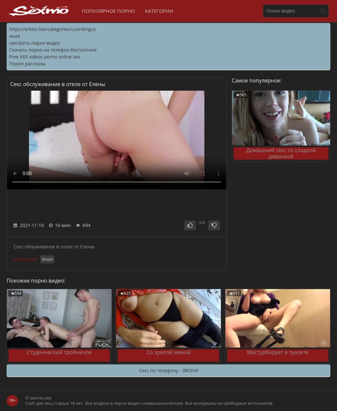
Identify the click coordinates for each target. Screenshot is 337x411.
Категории (159, 11)
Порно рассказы (27, 63)
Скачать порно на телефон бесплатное (53, 50)
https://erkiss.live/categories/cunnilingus (52, 29)
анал (14, 36)
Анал (47, 259)
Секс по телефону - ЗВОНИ (168, 370)
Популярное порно (108, 11)
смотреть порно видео (34, 43)
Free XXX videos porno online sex (44, 57)
